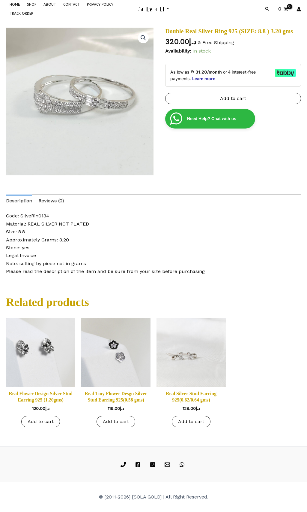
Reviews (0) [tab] (51, 201)
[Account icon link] (299, 9)
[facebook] (139, 464)
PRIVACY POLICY (100, 4)
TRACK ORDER (21, 13)
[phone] (124, 464)
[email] (168, 464)
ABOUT (49, 4)
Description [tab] (19, 201)
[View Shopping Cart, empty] (283, 9)
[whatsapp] (182, 464)
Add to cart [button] (41, 421)
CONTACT (71, 4)
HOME (15, 4)
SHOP (31, 4)
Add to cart (233, 98)
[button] (267, 9)
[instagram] (153, 464)
